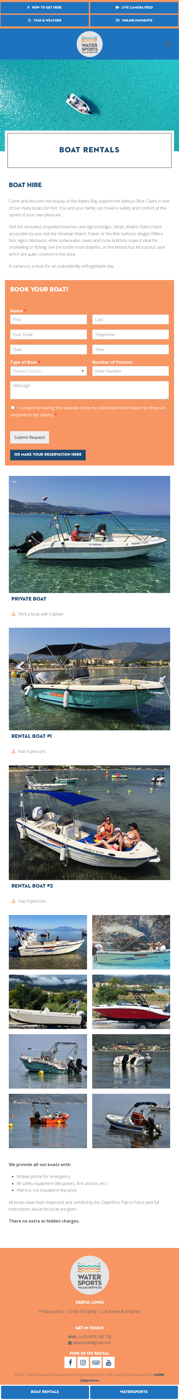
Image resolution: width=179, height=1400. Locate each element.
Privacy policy (51, 1311)
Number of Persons (112, 362)
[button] (167, 44)
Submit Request (29, 437)
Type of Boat (25, 362)
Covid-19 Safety (82, 1311)
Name (18, 311)
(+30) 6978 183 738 (95, 1336)
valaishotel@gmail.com (92, 1342)
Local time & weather (120, 1311)
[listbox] (48, 371)
